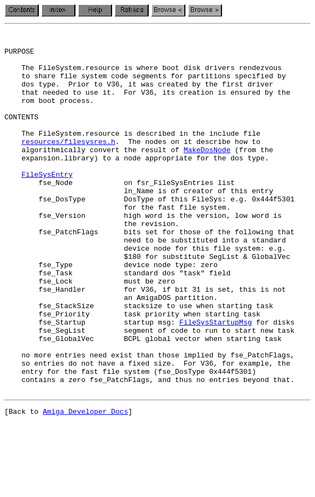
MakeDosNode (207, 174)
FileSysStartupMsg (215, 381)
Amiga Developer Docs (85, 485)
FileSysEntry (47, 204)
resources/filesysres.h (68, 164)
